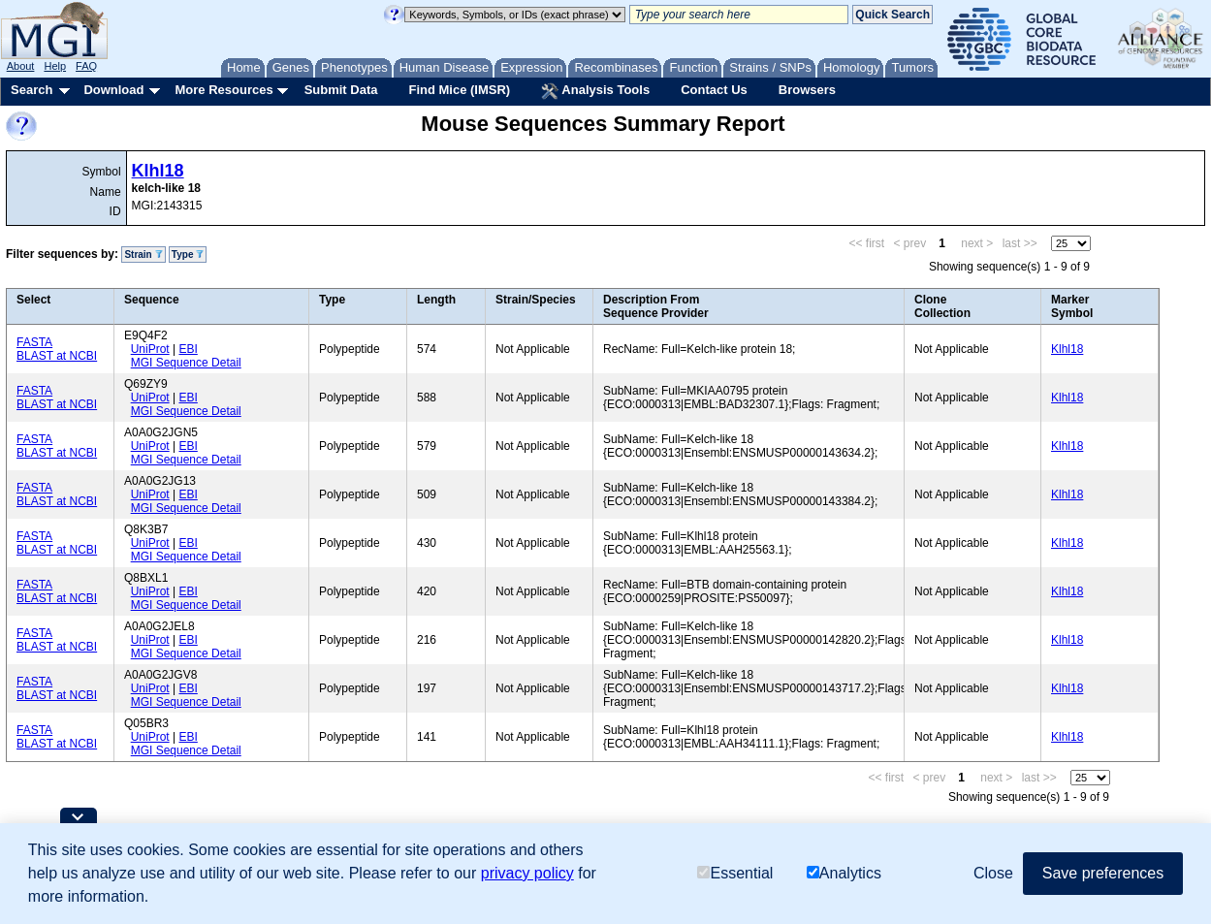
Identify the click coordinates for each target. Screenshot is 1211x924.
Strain (143, 254)
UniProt (150, 349)
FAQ (86, 66)
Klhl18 (158, 170)
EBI (187, 349)
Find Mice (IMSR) (459, 89)
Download (113, 89)
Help (55, 66)
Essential (735, 873)
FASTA (34, 342)
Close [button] (993, 873)
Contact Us (714, 89)
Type (188, 254)
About (21, 66)
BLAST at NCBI (56, 356)
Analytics (844, 873)
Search (31, 89)
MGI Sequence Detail (186, 362)
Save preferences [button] (1102, 873)
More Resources (223, 89)
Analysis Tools (595, 91)
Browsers (807, 89)
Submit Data (341, 89)
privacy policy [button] (527, 873)
